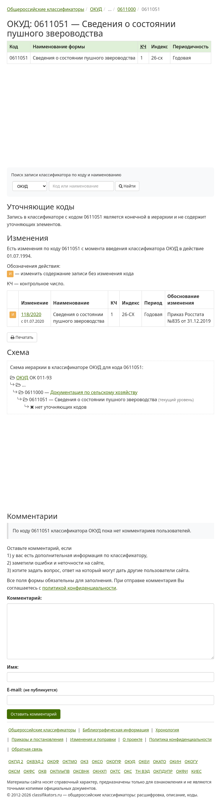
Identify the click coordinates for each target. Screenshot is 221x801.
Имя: (12, 667)
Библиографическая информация (116, 730)
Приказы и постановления (37, 739)
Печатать (22, 337)
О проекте (132, 739)
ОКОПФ (113, 761)
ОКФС (29, 771)
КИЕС (196, 771)
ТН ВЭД (143, 771)
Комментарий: (24, 598)
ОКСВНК (81, 771)
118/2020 (31, 314)
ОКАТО (159, 761)
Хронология (167, 730)
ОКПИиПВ (60, 771)
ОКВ (42, 771)
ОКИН (175, 761)
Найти (127, 186)
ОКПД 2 (15, 761)
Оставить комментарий (34, 714)
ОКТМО (69, 761)
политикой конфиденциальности (79, 588)
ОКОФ (53, 761)
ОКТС (115, 771)
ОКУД (22, 377)
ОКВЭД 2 (35, 761)
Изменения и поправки (93, 739)
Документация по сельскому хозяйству (94, 392)
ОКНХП (99, 771)
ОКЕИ (144, 761)
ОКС (128, 771)
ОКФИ (182, 771)
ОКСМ (14, 771)
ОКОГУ (191, 761)
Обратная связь (27, 749)
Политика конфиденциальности (180, 739)
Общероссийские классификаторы (42, 730)
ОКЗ (84, 761)
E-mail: (32, 690)
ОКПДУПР (163, 771)
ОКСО (97, 761)
